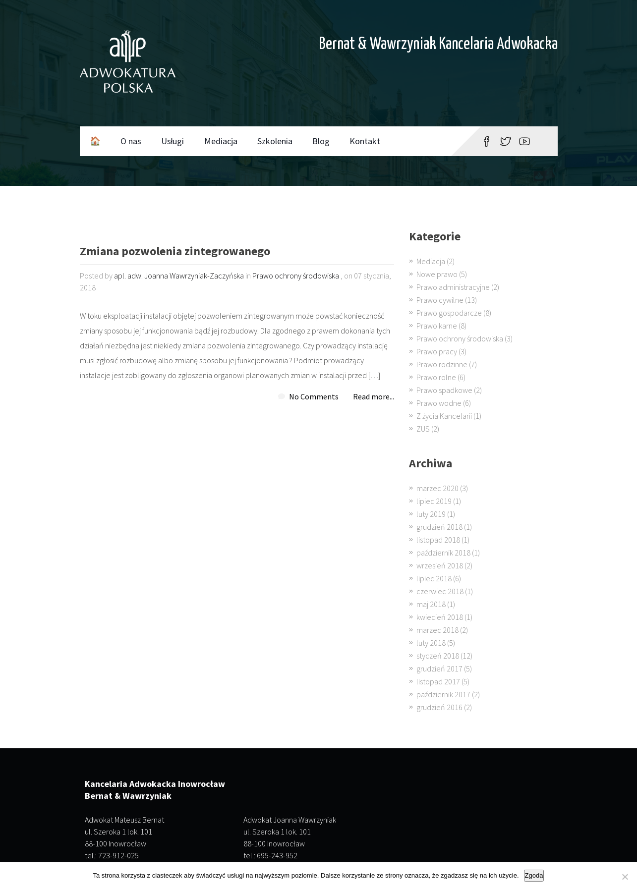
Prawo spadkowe (444, 390)
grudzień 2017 (439, 668)
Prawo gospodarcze (449, 313)
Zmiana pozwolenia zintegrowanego (175, 252)
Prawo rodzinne (441, 364)
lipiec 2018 (434, 578)
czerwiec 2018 (439, 591)
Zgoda (534, 875)
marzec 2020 (437, 488)
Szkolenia (274, 141)
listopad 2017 (438, 681)
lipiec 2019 (434, 501)
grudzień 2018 (439, 527)
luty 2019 (431, 514)
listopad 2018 (438, 540)
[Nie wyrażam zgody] (625, 877)
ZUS (423, 429)
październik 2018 (443, 552)
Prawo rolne (436, 377)
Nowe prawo (437, 274)
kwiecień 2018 (439, 617)
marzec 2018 (437, 630)
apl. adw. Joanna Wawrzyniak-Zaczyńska (179, 275)
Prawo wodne (439, 403)
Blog (321, 141)
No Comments (314, 396)
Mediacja (220, 141)
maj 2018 (431, 604)
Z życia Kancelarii (444, 416)
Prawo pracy (436, 351)
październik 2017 (443, 694)
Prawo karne (436, 326)
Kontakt (364, 141)
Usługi (172, 141)
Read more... (373, 396)
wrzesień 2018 (439, 565)
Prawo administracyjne (453, 287)
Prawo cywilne (439, 300)
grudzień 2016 (439, 707)
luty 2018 (431, 643)
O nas (130, 141)
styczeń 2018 (437, 656)
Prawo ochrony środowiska (295, 275)
